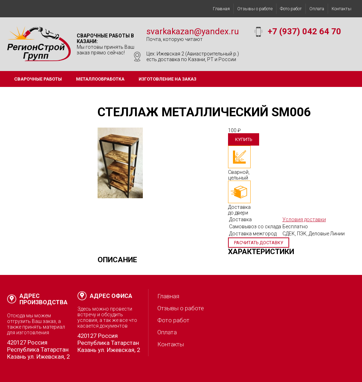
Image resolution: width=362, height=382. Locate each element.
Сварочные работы (38, 79)
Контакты (341, 8)
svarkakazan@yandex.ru (192, 31)
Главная (221, 8)
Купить (243, 139)
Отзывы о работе (255, 8)
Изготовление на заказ (167, 79)
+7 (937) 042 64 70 (304, 31)
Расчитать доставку (258, 242)
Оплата (316, 8)
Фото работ (291, 8)
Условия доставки (304, 219)
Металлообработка (100, 79)
